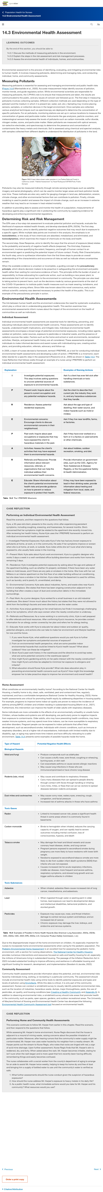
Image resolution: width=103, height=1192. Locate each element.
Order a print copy (15, 1179)
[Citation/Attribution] (51, 1189)
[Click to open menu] (3, 24)
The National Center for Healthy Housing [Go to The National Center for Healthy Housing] (73, 952)
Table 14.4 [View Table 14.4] (20, 736)
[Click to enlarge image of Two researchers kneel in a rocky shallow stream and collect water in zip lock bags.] (51, 156)
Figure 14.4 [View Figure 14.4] (8, 88)
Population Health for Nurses (17, 12)
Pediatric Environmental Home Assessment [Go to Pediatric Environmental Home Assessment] (23, 948)
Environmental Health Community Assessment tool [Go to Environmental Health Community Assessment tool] (26, 1004)
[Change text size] (98, 24)
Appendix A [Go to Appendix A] (91, 992)
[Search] (92, 24)
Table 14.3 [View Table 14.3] (90, 356)
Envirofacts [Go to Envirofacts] (30, 983)
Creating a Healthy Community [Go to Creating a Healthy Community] (66, 992)
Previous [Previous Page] (7, 1169)
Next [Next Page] (98, 1169)
